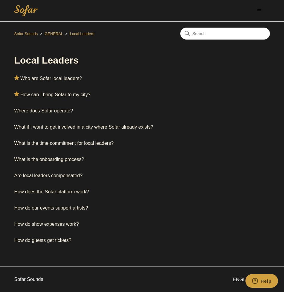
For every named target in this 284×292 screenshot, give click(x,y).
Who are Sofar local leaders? (51, 78)
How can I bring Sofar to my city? (55, 94)
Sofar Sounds (26, 33)
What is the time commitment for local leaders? (64, 143)
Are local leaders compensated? (48, 175)
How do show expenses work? (46, 224)
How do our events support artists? (51, 207)
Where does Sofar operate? (43, 110)
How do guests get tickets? (42, 240)
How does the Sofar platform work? (51, 191)
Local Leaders (82, 33)
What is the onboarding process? (49, 159)
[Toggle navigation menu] (259, 11)
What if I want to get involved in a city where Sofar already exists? (83, 127)
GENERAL (54, 33)
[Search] (225, 34)
